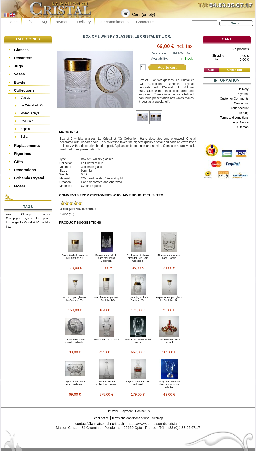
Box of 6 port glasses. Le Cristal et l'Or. (75, 298)
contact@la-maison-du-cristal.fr (99, 424)
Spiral (24, 136)
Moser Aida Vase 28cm (106, 339)
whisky (46, 222)
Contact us (145, 22)
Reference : (159, 53)
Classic (25, 97)
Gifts (18, 161)
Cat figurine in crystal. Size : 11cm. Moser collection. (169, 384)
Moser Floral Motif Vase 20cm (138, 341)
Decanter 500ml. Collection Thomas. (106, 383)
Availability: (159, 58)
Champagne (13, 218)
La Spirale (43, 218)
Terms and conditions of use (130, 418)
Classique (27, 214)
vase (9, 214)
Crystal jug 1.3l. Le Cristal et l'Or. (138, 298)
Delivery (84, 22)
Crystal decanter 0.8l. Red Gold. (138, 383)
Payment (61, 22)
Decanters (23, 58)
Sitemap (243, 127)
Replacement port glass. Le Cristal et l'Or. (169, 298)
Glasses (21, 49)
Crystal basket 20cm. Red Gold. (169, 341)
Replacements (27, 145)
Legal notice (101, 418)
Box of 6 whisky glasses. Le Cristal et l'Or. (75, 256)
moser (46, 214)
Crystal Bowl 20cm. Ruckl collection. (75, 383)
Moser (19, 186)
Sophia (25, 129)
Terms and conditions (234, 117)
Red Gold (26, 121)
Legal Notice (240, 122)
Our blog (243, 113)
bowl (9, 226)
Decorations (25, 170)
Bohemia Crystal (29, 178)
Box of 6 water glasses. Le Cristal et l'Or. (106, 298)
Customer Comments (234, 98)
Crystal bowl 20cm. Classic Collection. (75, 341)
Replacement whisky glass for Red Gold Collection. (138, 258)
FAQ (43, 22)
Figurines (22, 153)
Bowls (19, 82)
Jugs (18, 66)
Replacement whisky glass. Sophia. (169, 256)
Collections (24, 90)
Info (28, 22)
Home (13, 22)
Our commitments (113, 22)
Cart (227, 39)
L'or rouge (12, 222)
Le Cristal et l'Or (32, 105)
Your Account (239, 108)
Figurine (28, 218)
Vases (19, 74)
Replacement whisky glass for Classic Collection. (106, 258)
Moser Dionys (29, 113)
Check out (234, 70)
